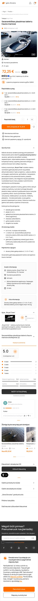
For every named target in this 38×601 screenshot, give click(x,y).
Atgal (4, 11)
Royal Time (9, 18)
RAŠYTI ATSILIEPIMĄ (19, 392)
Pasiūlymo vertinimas (19, 343)
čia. (20, 581)
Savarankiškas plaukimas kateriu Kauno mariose (15, 14)
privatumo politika (19, 542)
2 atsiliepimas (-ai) (12, 28)
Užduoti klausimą (19, 469)
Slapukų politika (16, 577)
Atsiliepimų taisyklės (19, 395)
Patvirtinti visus (19, 589)
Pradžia (10, 11)
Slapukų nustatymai (19, 595)
